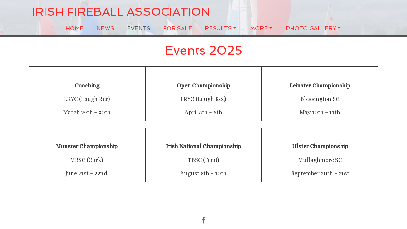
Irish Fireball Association (121, 11)
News (105, 28)
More (261, 28)
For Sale (177, 28)
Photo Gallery (313, 28)
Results (220, 28)
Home (75, 28)
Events (138, 28)
